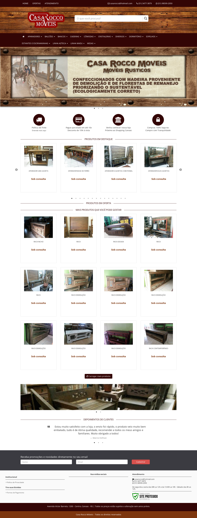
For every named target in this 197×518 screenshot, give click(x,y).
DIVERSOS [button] (120, 36)
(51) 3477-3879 (144, 3)
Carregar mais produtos (98, 376)
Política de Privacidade (15, 482)
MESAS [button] (91, 43)
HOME (25, 3)
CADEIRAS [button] (75, 36)
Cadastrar (140, 462)
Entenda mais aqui (39, 130)
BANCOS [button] (62, 36)
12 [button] (117, 198)
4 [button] (84, 198)
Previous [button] (16, 169)
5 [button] (88, 198)
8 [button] (100, 198)
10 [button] (108, 198)
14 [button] (125, 198)
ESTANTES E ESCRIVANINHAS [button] (36, 43)
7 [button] (96, 198)
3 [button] (102, 108)
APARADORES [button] (35, 36)
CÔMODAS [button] (89, 36)
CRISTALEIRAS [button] (105, 36)
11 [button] (112, 198)
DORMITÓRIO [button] (136, 36)
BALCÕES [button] (50, 36)
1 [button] (94, 108)
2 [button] (98, 108)
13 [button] (121, 198)
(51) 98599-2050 (164, 3)
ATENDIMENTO (52, 3)
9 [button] (104, 198)
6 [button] (92, 198)
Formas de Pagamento (15, 492)
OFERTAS (36, 3)
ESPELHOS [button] (151, 36)
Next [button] (180, 169)
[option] (38, 169)
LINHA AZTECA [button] (60, 43)
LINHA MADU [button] (77, 43)
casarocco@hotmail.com (120, 3)
